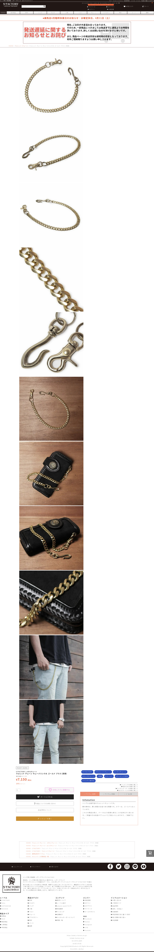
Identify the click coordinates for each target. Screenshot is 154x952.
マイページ (91, 6)
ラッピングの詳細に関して (129, 784)
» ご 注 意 (128, 794)
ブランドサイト (36, 866)
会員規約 (115, 912)
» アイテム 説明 (90, 794)
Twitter (87, 922)
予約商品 (4, 927)
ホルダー (53, 12)
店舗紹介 (60, 914)
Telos (3, 903)
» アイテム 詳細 (109, 794)
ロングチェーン (89, 776)
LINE (86, 927)
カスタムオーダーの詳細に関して (127, 788)
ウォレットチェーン (104, 772)
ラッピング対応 (122, 776)
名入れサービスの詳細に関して (128, 790)
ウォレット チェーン (21, 46)
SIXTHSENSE (6, 906)
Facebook (88, 919)
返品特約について (45, 810)
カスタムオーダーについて (66, 917)
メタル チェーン (52, 843)
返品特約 (115, 906)
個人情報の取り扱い (119, 917)
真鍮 (100, 776)
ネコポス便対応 (89, 780)
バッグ (40, 12)
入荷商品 (4, 924)
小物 (67, 12)
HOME (11, 46)
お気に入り (129, 6)
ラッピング (60, 912)
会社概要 (115, 920)
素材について (61, 900)
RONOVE (4, 909)
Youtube (88, 930)
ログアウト (111, 6)
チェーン (93, 12)
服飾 (147, 12)
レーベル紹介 (61, 903)
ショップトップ (17, 866)
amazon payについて (64, 906)
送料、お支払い (117, 909)
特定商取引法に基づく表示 (121, 914)
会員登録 (111, 9)
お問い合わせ (54, 866)
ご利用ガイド (116, 903)
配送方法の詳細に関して (130, 786)
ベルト (80, 12)
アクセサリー (107, 12)
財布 (26, 12)
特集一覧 (60, 920)
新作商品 (13, 12)
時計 (120, 12)
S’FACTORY (36, 848)
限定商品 (4, 922)
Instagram (88, 924)
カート (148, 4)
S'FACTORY (87, 772)
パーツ (134, 12)
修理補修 (60, 909)
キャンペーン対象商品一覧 (40, 856)
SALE (3, 919)
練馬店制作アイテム (38, 854)
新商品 (3, 916)
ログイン (92, 9)
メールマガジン (90, 912)
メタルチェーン (120, 772)
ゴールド (109, 776)
